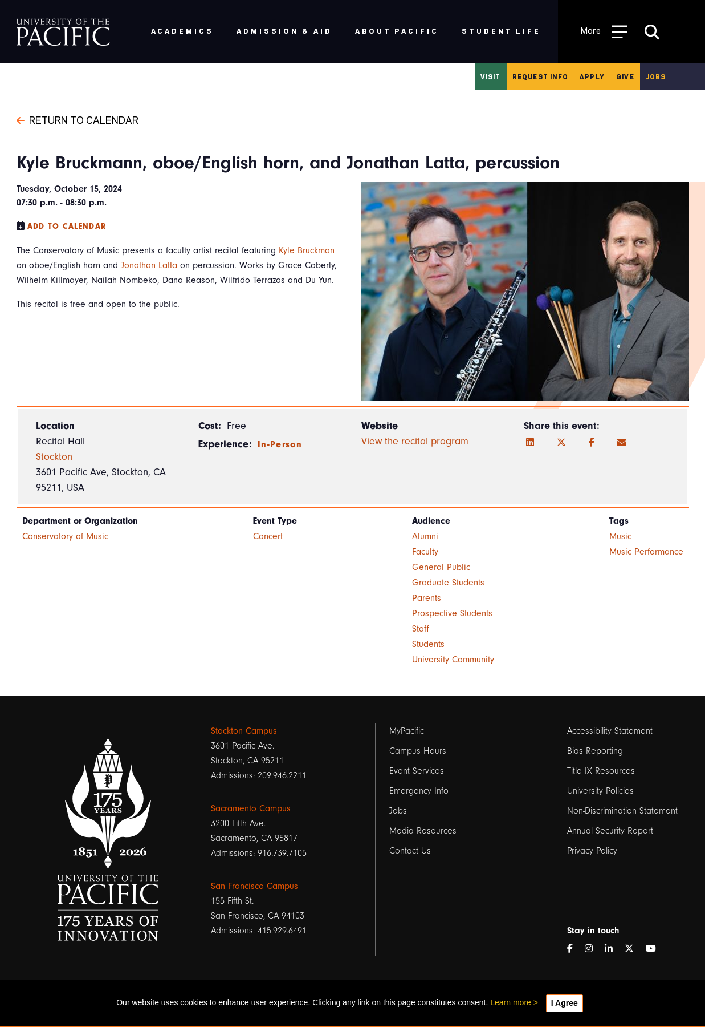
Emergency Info (419, 791)
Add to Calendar (67, 226)
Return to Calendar (77, 119)
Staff (420, 629)
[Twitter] (561, 442)
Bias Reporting (595, 751)
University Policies (600, 791)
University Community (453, 659)
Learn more (510, 1002)
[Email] (622, 442)
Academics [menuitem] (182, 30)
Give (625, 76)
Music (620, 536)
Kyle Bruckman (307, 250)
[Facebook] (591, 442)
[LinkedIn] (530, 442)
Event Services (416, 771)
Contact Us (410, 851)
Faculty (425, 552)
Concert (268, 536)
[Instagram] (593, 948)
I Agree (564, 1003)
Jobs (656, 76)
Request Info (540, 76)
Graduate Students (448, 582)
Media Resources (423, 831)
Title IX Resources (601, 771)
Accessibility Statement (610, 731)
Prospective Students (452, 613)
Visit (490, 76)
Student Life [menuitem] (501, 30)
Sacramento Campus (251, 808)
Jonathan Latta (149, 265)
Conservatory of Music (65, 536)
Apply (592, 76)
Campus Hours (417, 751)
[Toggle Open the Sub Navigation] (604, 31)
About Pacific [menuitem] (397, 30)
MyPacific (406, 731)
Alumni (425, 536)
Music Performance (646, 552)
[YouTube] (655, 948)
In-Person (280, 444)
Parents (426, 598)
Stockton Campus (244, 731)
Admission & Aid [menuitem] (284, 30)
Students (428, 644)
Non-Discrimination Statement (622, 811)
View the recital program (414, 441)
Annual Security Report (610, 831)
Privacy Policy (592, 851)
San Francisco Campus (254, 886)
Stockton (54, 457)
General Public (441, 567)
